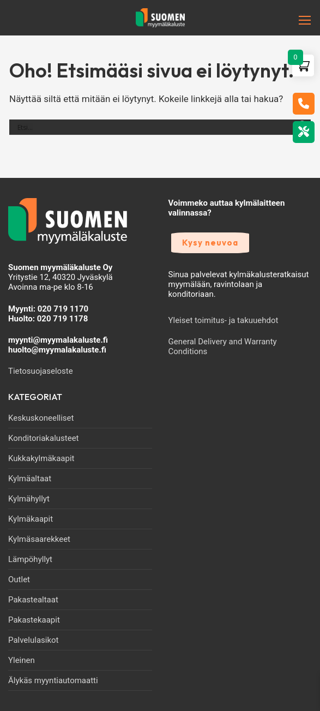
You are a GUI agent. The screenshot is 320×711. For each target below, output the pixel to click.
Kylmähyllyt (29, 499)
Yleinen (21, 660)
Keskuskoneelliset (41, 418)
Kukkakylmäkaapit (41, 458)
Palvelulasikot (33, 640)
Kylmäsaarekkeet (39, 539)
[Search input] (155, 127)
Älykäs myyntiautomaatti (53, 680)
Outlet (19, 579)
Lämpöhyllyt (30, 559)
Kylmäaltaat (29, 478)
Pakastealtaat (33, 600)
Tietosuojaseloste (40, 371)
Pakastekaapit (34, 620)
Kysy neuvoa (210, 242)
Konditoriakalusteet (43, 438)
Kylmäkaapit (30, 519)
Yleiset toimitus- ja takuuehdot (223, 320)
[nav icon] (288, 20)
